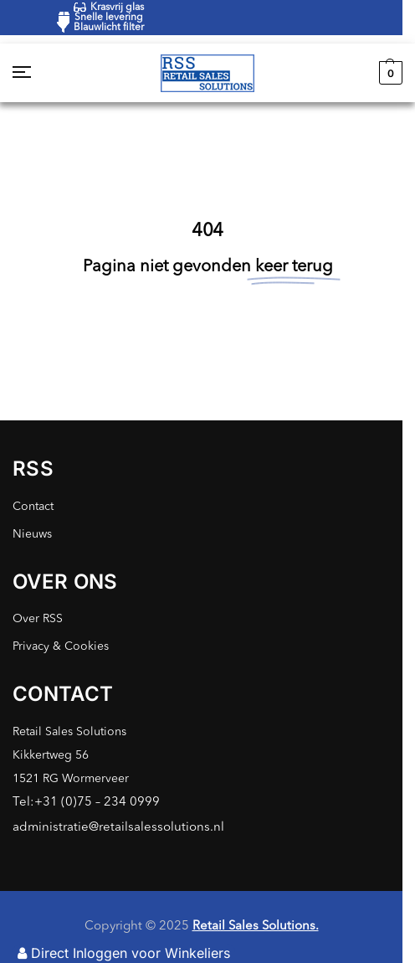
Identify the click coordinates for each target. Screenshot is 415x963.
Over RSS (38, 619)
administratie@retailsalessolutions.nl (118, 827)
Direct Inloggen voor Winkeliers (124, 953)
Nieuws (32, 534)
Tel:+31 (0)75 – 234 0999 (86, 802)
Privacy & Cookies (61, 646)
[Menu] (38, 72)
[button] (388, 73)
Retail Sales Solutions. (255, 926)
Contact (33, 506)
